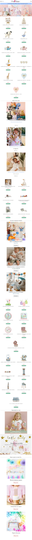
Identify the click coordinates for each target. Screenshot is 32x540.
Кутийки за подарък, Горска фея (23, 306)
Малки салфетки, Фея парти (24, 320)
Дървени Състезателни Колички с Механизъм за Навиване (24, 200)
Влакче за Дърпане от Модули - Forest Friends (8, 376)
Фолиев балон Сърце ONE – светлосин (23, 80)
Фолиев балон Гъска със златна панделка (8, 66)
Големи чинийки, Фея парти (8, 320)
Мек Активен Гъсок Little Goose (23, 186)
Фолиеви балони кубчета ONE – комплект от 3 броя (23, 66)
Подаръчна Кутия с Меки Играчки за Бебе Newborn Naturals (8, 186)
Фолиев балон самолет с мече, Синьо (8, 52)
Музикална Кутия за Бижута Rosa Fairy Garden (24, 334)
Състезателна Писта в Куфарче (8, 200)
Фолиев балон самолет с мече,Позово (23, 52)
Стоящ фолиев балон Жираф (8, 80)
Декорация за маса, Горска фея (8, 306)
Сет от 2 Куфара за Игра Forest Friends (16, 403)
